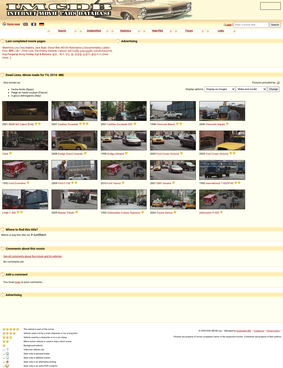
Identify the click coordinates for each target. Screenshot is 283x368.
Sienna (168, 212)
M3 (17, 124)
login (18, 282)
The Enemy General (45, 50)
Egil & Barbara (43, 54)
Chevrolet (161, 124)
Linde (5, 212)
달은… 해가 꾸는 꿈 (62, 54)
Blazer (171, 124)
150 (68, 183)
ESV (130, 124)
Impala (221, 124)
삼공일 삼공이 (82, 54)
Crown (166, 153)
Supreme (135, 212)
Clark (5, 153)
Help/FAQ (157, 30)
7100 (223, 183)
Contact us (259, 330)
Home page (13, 24)
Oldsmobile (113, 212)
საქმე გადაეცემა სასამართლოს (92, 50)
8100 (230, 183)
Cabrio (23, 124)
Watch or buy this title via (23, 234)
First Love (27, 50)
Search (62, 30)
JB (278, 82)
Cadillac (62, 124)
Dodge (61, 153)
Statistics (125, 30)
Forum (189, 30)
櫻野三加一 (15, 50)
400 (14, 212)
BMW (12, 124)
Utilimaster (205, 212)
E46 (31, 124)
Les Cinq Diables (24, 47)
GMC (159, 183)
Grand (69, 153)
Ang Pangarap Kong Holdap (18, 54)
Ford (159, 153)
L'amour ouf (64, 50)
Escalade (73, 124)
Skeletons (7, 47)
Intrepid (119, 153)
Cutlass (125, 212)
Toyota (160, 212)
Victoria (174, 153)
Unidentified (94, 30)
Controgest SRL (243, 330)
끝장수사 (96, 54)
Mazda (62, 212)
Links (221, 30)
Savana (167, 183)
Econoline (20, 183)
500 (217, 212)
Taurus (117, 183)
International (213, 183)
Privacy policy (273, 330)
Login (228, 24)
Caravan (78, 153)
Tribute (70, 212)
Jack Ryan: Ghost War (47, 47)
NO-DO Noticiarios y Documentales (81, 47)
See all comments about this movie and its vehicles (32, 256)
